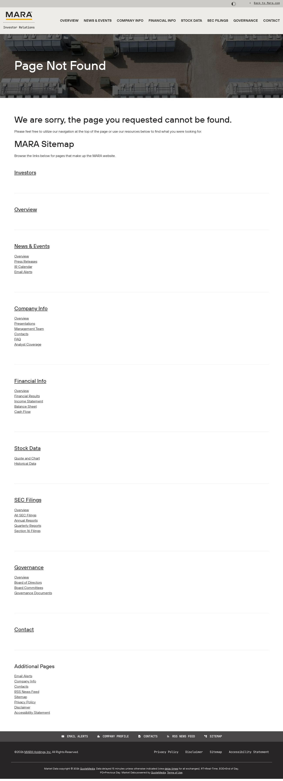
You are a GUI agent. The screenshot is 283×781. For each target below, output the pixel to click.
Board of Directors (28, 584)
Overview (69, 20)
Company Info (130, 20)
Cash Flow (22, 413)
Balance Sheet (25, 408)
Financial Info (162, 20)
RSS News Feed (26, 694)
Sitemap (20, 699)
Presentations (24, 325)
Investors (25, 173)
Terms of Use (175, 774)
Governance (245, 20)
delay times (171, 770)
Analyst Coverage (27, 346)
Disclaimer (22, 709)
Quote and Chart (27, 460)
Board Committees (28, 590)
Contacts (21, 335)
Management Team (29, 330)
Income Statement (28, 403)
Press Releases (25, 263)
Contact (271, 20)
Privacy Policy (25, 704)
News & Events (98, 20)
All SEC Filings (25, 517)
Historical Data (25, 465)
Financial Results (27, 398)
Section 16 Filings (27, 533)
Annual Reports (26, 522)
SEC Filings (217, 20)
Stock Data (191, 20)
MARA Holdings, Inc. (37, 754)
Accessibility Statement (32, 715)
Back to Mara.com (267, 3)
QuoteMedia (87, 770)
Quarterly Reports (27, 528)
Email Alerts (23, 273)
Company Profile (113, 739)
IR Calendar (23, 268)
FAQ (17, 341)
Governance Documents (33, 595)
